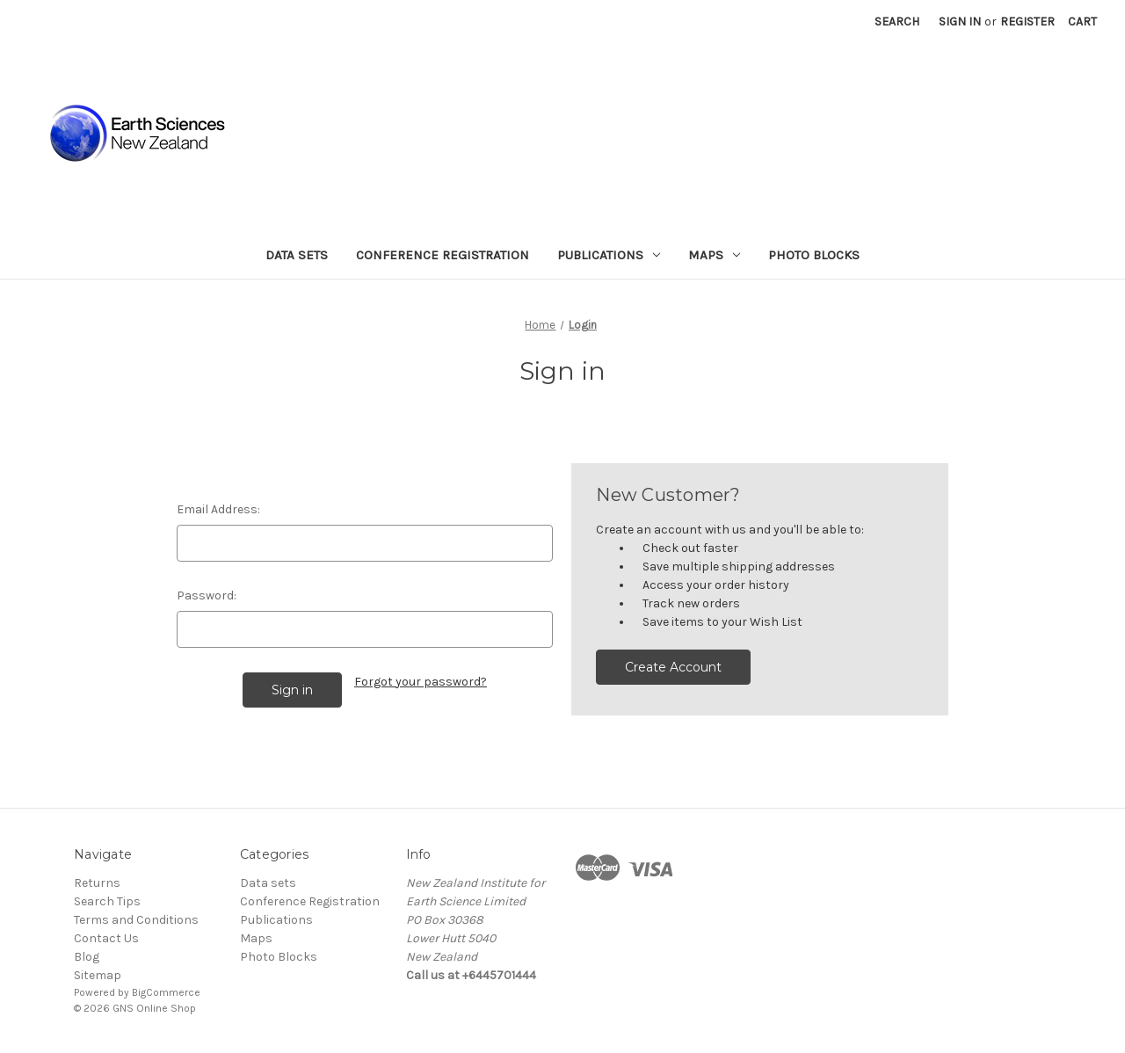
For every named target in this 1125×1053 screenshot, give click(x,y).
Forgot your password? (420, 681)
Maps (714, 255)
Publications (608, 255)
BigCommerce (166, 992)
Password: (206, 595)
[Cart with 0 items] (1082, 21)
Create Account (673, 667)
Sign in (960, 21)
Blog (86, 956)
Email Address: (218, 509)
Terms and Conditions (136, 919)
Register (1027, 21)
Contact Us (106, 938)
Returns (97, 882)
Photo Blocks (814, 255)
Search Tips (107, 901)
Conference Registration (442, 255)
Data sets (296, 255)
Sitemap (97, 975)
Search (897, 21)
